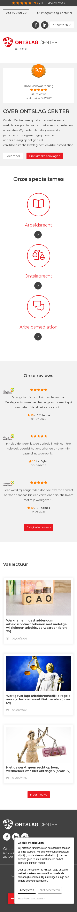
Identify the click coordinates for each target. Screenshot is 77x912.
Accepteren (27, 890)
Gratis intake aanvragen (44, 156)
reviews (56, 3)
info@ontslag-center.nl (54, 12)
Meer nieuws (38, 794)
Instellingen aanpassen (31, 898)
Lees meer (13, 156)
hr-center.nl (62, 24)
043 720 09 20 (16, 12)
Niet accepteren (50, 890)
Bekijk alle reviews (38, 527)
